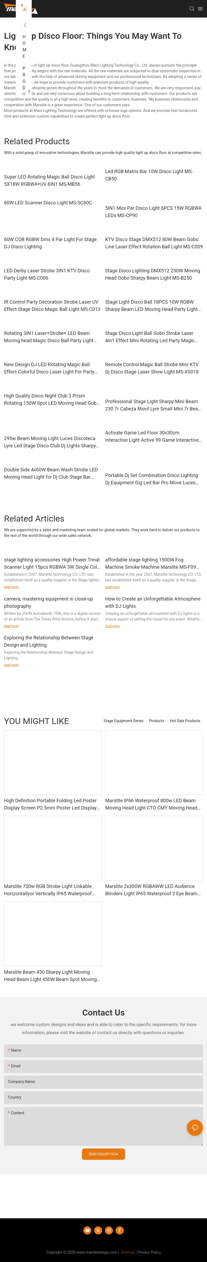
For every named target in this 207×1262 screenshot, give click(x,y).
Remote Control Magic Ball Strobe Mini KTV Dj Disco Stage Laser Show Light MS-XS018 (152, 368)
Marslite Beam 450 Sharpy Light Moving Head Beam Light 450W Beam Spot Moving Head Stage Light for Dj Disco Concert (50, 976)
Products (156, 721)
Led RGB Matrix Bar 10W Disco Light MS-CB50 (149, 175)
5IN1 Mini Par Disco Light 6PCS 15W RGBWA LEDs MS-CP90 (153, 211)
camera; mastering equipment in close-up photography (48, 602)
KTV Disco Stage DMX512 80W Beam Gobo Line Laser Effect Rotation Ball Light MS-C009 (154, 242)
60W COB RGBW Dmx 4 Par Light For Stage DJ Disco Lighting (50, 242)
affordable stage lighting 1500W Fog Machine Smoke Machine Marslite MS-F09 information (150, 564)
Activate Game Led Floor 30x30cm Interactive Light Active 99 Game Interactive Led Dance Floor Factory (152, 437)
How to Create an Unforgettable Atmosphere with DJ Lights (153, 602)
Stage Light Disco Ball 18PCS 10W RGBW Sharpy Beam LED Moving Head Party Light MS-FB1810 (151, 306)
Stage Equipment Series (123, 721)
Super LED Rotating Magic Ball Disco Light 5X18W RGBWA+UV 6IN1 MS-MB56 (49, 180)
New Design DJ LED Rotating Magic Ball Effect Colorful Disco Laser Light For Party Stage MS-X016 (49, 368)
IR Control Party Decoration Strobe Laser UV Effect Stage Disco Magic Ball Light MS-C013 (52, 305)
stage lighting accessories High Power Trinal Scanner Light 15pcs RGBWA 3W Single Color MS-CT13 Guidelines (52, 564)
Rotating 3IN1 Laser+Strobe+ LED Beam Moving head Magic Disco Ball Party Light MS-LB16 (49, 337)
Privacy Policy (149, 1252)
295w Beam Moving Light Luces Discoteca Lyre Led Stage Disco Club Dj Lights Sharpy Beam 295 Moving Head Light (50, 442)
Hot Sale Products (185, 721)
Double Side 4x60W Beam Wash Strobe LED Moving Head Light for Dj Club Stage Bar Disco (51, 474)
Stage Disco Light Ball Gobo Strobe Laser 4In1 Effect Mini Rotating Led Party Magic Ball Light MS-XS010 (150, 337)
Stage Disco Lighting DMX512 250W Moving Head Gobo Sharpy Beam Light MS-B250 (152, 274)
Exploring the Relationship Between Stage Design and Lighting (49, 641)
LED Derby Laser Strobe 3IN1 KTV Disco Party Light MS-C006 (47, 274)
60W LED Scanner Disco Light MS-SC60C (48, 202)
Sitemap (127, 1252)
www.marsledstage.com (97, 1252)
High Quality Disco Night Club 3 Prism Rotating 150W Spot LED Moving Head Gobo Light (51, 400)
